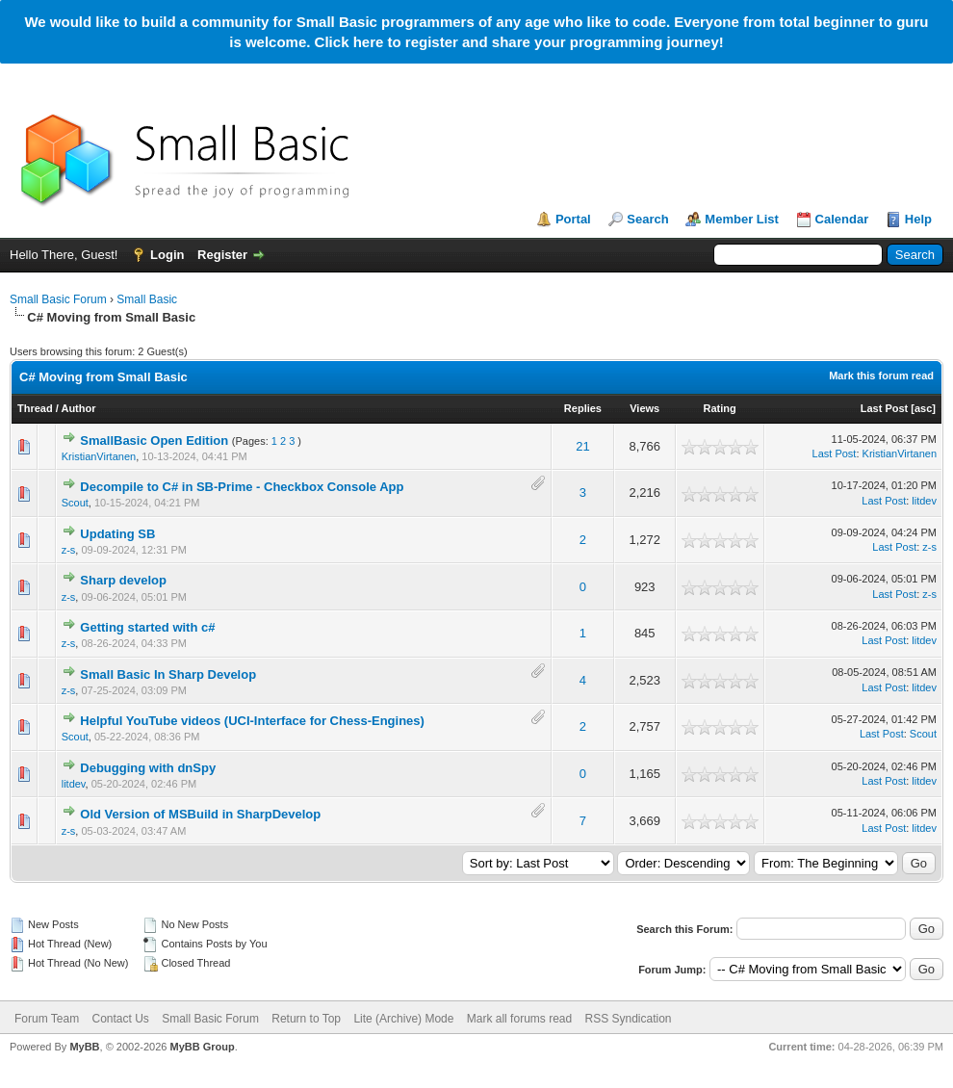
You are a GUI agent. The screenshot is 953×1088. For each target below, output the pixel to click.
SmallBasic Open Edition (154, 440)
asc (923, 408)
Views (644, 408)
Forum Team (46, 1018)
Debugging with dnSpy (148, 768)
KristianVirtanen (99, 456)
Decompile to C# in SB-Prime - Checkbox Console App (241, 486)
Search (647, 219)
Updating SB (117, 534)
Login (167, 254)
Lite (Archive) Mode (403, 1018)
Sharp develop (123, 580)
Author (78, 408)
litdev (924, 500)
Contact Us (119, 1018)
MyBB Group (201, 1046)
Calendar (842, 219)
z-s (69, 550)
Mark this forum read (881, 375)
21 (582, 446)
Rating (719, 408)
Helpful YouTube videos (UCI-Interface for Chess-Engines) (252, 720)
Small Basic (146, 299)
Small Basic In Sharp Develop (168, 674)
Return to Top (306, 1018)
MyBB (84, 1046)
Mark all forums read (519, 1018)
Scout (75, 502)
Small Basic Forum (58, 299)
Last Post (885, 408)
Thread (35, 408)
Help (918, 219)
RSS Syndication (628, 1018)
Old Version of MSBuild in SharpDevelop (200, 814)
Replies (583, 408)
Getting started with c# (147, 627)
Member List (742, 219)
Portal (573, 219)
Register (222, 254)
